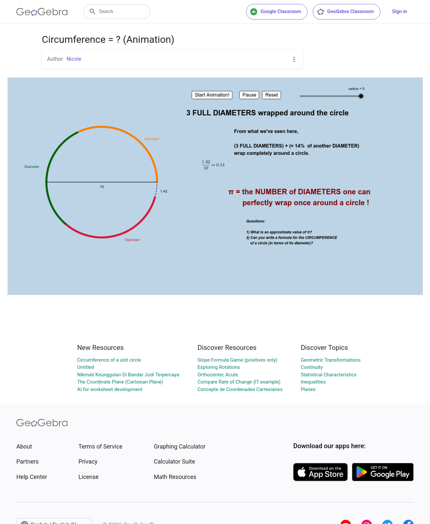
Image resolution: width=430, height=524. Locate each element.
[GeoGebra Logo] (42, 12)
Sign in (399, 11)
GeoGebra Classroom (345, 12)
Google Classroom (275, 12)
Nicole (74, 59)
